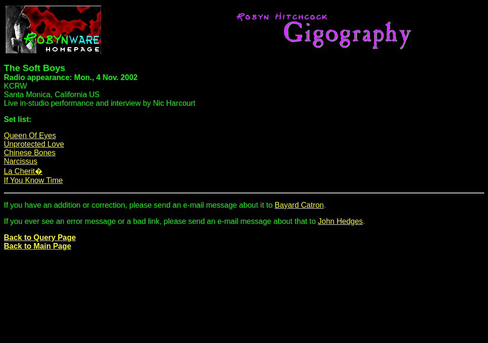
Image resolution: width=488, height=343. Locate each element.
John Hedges (340, 221)
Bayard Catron (299, 205)
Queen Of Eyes (30, 135)
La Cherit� (23, 171)
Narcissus (20, 161)
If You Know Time (33, 180)
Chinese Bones (30, 153)
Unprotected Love (34, 144)
